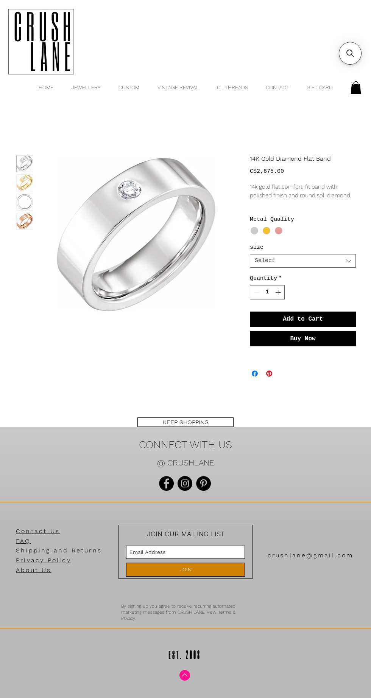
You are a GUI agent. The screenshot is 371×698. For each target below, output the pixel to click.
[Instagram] (185, 483)
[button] (356, 87)
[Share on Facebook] (254, 373)
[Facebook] (166, 483)
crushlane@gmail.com (311, 555)
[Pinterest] (203, 483)
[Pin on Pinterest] (269, 373)
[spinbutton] (267, 292)
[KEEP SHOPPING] (185, 422)
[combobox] (303, 261)
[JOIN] (185, 570)
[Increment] (279, 292)
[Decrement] (256, 292)
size (256, 247)
